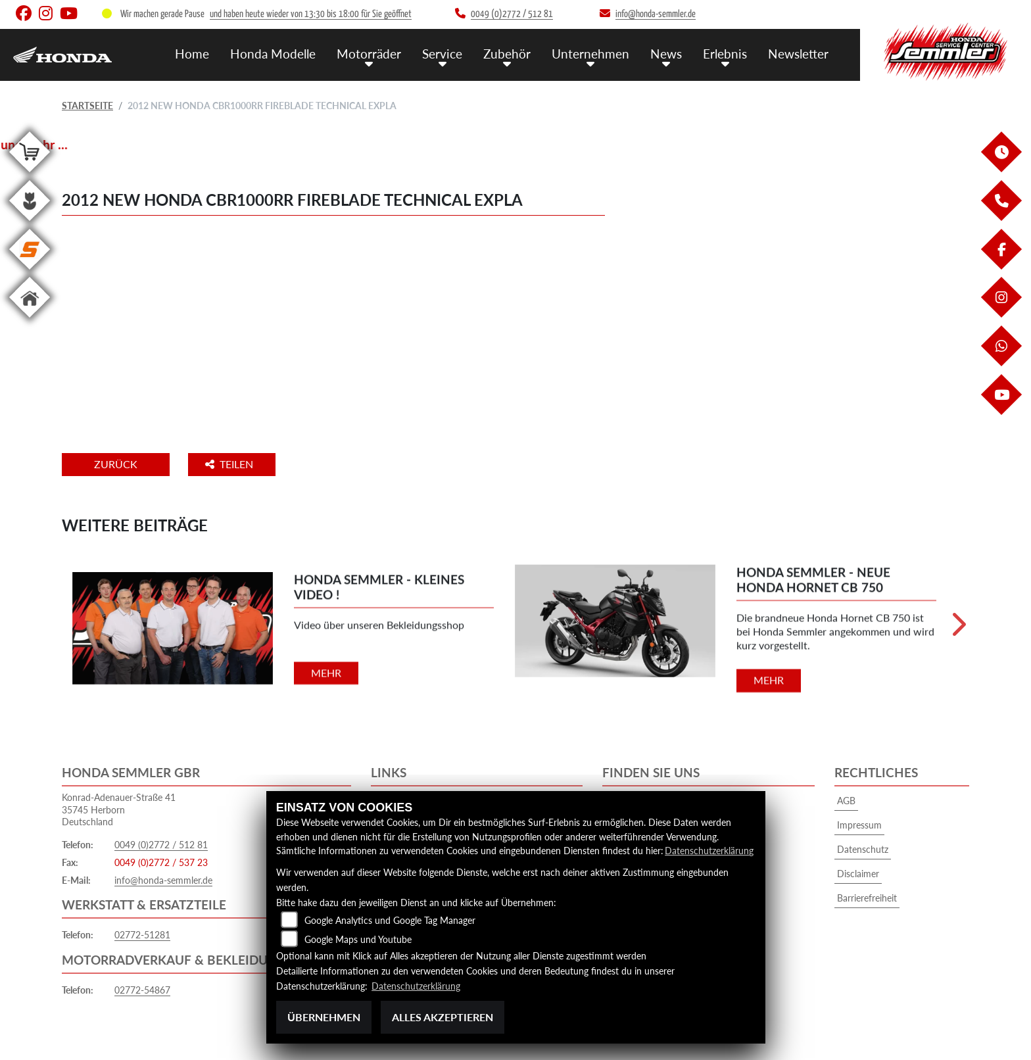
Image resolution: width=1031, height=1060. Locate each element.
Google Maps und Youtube (358, 940)
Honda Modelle (273, 52)
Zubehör (507, 52)
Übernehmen (323, 1017)
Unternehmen (590, 52)
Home (192, 52)
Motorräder (369, 52)
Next (957, 628)
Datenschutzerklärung (709, 851)
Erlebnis (725, 52)
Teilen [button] (231, 464)
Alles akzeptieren (442, 1017)
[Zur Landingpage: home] (29, 320)
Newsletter (798, 52)
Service (442, 52)
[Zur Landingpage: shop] (29, 174)
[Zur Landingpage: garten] (29, 223)
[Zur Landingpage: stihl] (29, 272)
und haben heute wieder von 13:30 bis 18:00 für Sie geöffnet (311, 14)
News (666, 52)
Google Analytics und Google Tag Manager (389, 921)
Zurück (116, 464)
